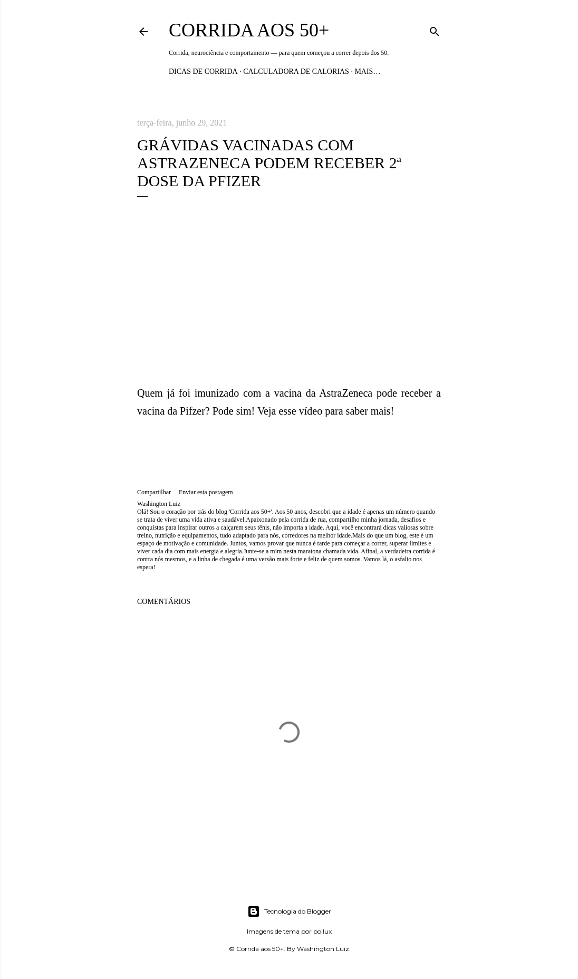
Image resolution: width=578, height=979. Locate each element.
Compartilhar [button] (154, 492)
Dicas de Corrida (203, 71)
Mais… (367, 71)
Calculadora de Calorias (296, 71)
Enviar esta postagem (206, 492)
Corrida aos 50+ (249, 30)
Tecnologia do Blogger (289, 911)
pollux (322, 931)
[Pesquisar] (434, 29)
